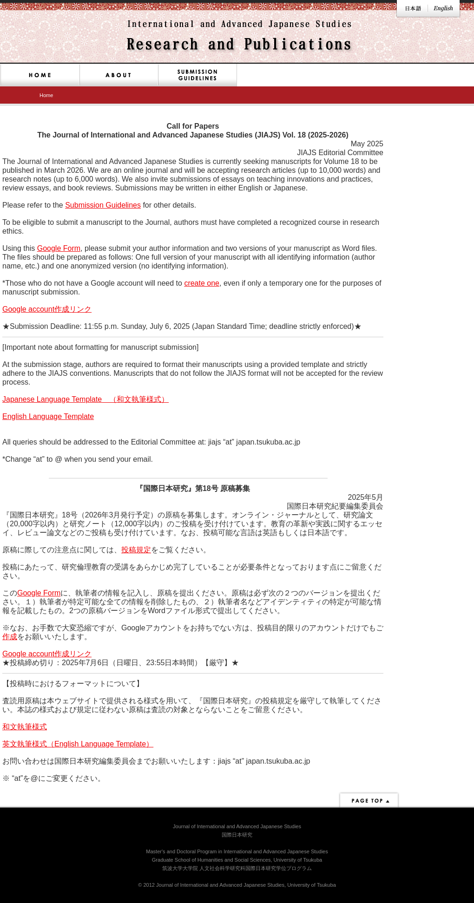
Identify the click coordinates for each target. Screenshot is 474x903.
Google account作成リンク (47, 309)
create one (201, 283)
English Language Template (48, 416)
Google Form (58, 248)
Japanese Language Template (52, 399)
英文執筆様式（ (28, 744)
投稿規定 (136, 550)
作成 (9, 637)
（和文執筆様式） (135, 399)
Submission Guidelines (103, 205)
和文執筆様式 (24, 727)
